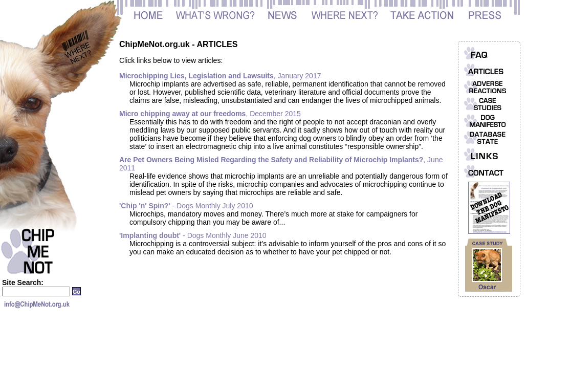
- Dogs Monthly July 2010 (186, 206)
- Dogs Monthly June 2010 (193, 235)
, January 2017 (220, 76)
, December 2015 (210, 114)
